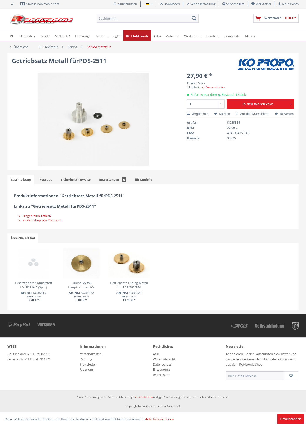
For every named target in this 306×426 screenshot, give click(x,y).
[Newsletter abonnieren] (291, 375)
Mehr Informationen (159, 419)
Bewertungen (112, 179)
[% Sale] (44, 35)
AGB (156, 354)
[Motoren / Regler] (108, 35)
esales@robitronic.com (42, 4)
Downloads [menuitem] (170, 4)
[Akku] (157, 35)
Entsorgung (161, 369)
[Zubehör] (172, 35)
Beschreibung (21, 179)
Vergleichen (198, 114)
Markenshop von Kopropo (39, 220)
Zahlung (86, 359)
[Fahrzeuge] (82, 35)
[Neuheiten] (27, 35)
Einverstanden (290, 419)
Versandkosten (91, 354)
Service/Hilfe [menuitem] (233, 4)
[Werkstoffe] (192, 35)
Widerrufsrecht (164, 359)
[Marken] (250, 35)
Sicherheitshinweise (76, 179)
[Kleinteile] (212, 35)
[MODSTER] (62, 35)
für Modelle (143, 179)
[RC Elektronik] (137, 35)
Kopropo (45, 179)
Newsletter (88, 364)
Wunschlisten (125, 4)
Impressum (161, 375)
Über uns (87, 369)
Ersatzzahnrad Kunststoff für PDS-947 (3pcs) (38, 285)
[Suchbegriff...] (148, 18)
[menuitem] (261, 4)
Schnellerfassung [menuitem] (201, 4)
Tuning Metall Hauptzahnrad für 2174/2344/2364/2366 (95, 285)
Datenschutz (162, 364)
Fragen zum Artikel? (35, 216)
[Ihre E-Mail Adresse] (255, 375)
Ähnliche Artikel (23, 238)
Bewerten (284, 114)
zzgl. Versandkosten (212, 87)
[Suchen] (194, 18)
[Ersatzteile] (232, 35)
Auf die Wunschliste (252, 114)
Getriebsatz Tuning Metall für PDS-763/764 (153, 285)
